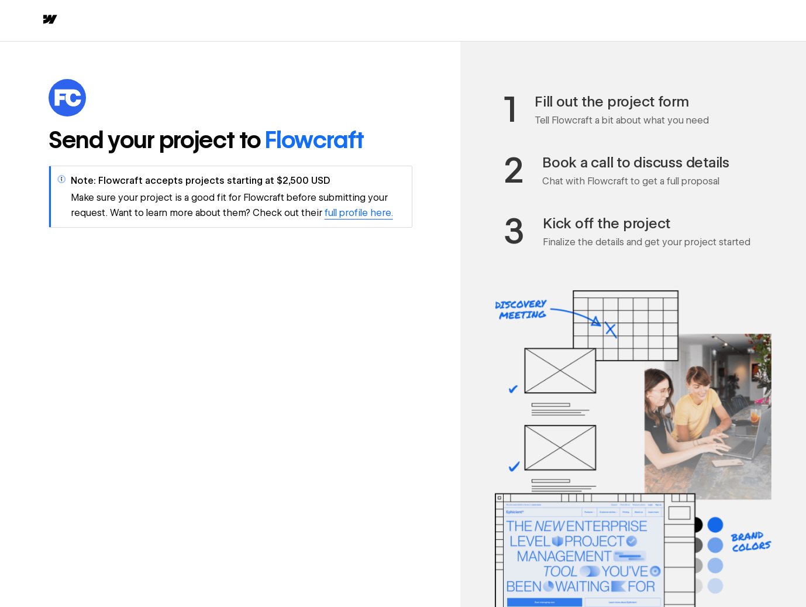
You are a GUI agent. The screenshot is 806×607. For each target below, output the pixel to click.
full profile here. (359, 212)
